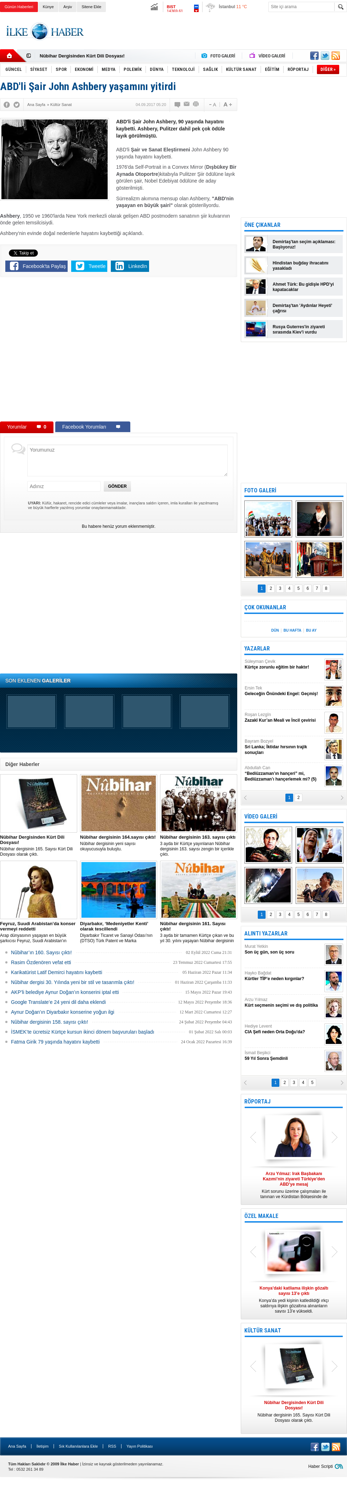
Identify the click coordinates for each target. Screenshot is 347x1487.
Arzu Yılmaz (284, 1002)
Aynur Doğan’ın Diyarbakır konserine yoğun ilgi (62, 1012)
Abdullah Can (284, 773)
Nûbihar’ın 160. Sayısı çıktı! (41, 952)
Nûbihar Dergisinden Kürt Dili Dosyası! (82, 55)
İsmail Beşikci (284, 1055)
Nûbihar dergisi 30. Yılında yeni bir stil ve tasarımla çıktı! (72, 982)
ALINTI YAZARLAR (266, 933)
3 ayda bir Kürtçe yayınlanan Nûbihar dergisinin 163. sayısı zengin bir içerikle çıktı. (198, 845)
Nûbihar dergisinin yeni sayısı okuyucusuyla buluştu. (118, 842)
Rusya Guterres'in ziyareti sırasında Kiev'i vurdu (299, 329)
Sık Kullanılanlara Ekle (78, 1446)
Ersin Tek (284, 691)
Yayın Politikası (139, 1446)
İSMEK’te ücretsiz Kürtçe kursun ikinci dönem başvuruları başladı (82, 1032)
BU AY (311, 630)
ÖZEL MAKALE (261, 1216)
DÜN (275, 630)
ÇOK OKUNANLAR (265, 607)
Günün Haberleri (19, 7)
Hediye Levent (284, 1029)
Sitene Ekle (91, 7)
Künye (48, 7)
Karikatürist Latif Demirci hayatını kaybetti (56, 972)
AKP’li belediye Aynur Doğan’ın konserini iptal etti (65, 992)
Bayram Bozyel (284, 747)
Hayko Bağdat (284, 976)
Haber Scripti (320, 1466)
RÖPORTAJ (257, 1101)
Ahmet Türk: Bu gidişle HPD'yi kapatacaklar (303, 287)
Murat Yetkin (284, 949)
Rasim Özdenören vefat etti (41, 962)
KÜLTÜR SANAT (262, 1330)
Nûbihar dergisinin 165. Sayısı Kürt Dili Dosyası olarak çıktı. (38, 845)
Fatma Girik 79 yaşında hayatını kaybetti (55, 1042)
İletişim (42, 1446)
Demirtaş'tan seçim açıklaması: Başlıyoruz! (304, 244)
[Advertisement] (218, 37)
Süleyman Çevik (284, 664)
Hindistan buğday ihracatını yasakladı (300, 266)
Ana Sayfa (17, 1446)
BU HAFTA (292, 630)
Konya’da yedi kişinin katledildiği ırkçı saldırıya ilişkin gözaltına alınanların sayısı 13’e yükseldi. (294, 1300)
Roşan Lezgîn (284, 717)
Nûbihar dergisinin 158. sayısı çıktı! (49, 1022)
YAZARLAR (257, 648)
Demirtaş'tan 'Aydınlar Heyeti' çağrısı (302, 308)
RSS (112, 1446)
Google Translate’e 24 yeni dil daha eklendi (58, 1002)
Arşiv (67, 7)
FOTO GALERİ (260, 490)
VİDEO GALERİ (260, 816)
